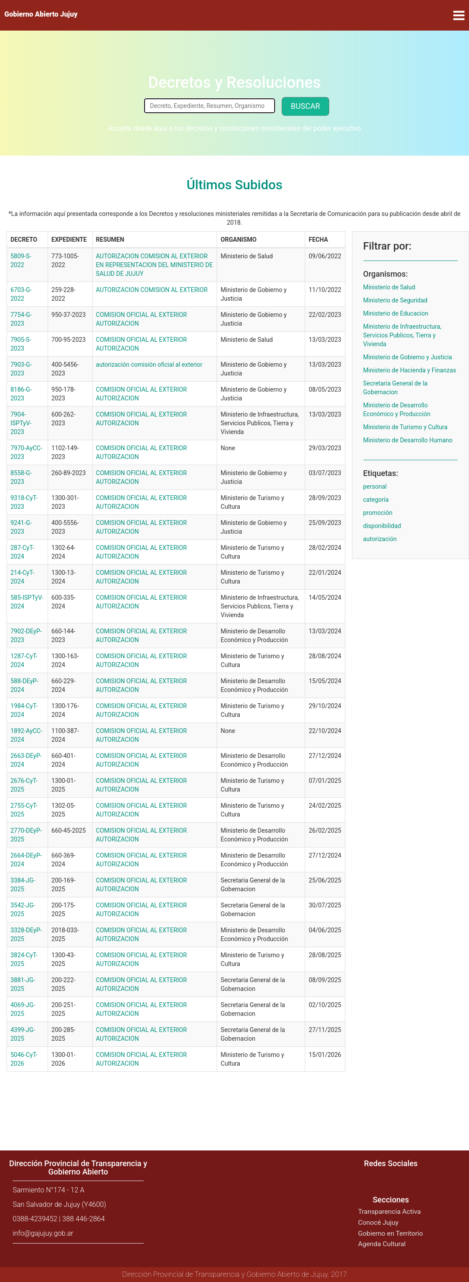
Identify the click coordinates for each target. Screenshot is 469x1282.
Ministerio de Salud (389, 287)
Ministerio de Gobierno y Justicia (407, 357)
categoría (376, 499)
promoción (378, 512)
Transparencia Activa (389, 1212)
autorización (380, 538)
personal (375, 486)
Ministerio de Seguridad (395, 300)
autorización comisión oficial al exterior (149, 364)
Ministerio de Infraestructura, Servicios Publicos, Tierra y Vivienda (402, 335)
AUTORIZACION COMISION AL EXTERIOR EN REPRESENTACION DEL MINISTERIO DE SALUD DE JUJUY (154, 265)
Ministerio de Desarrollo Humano (408, 440)
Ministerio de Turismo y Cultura (405, 427)
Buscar (305, 106)
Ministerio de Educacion (395, 313)
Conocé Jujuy (378, 1222)
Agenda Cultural (382, 1244)
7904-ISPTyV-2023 (20, 423)
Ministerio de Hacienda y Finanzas (409, 370)
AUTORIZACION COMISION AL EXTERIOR (152, 289)
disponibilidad (382, 525)
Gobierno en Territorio (390, 1233)
